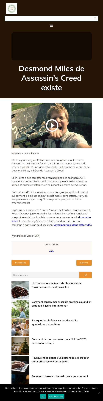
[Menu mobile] (51, 25)
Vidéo (51, 251)
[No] (99, 392)
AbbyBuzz (16, 153)
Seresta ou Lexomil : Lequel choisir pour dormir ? (42, 329)
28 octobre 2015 (31, 153)
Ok (43, 396)
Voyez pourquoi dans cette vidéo (72, 224)
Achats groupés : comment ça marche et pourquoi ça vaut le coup (52, 368)
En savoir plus (56, 396)
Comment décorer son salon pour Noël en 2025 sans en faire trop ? (53, 311)
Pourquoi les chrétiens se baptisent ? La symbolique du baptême (51, 304)
